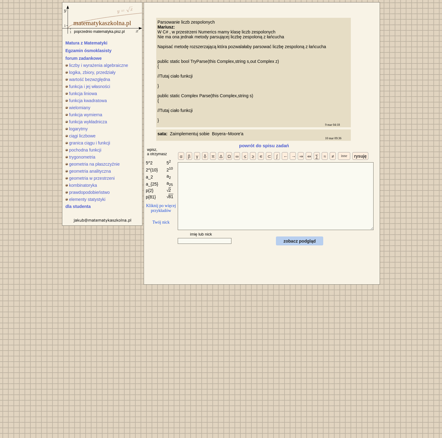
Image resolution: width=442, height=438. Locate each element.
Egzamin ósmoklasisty (88, 50)
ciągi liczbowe (80, 135)
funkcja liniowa (81, 93)
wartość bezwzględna (87, 79)
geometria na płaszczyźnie (92, 164)
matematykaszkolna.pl (102, 23)
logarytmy (76, 128)
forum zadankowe (83, 58)
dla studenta (78, 206)
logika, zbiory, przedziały (90, 72)
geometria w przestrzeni (90, 178)
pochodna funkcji (83, 150)
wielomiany (77, 107)
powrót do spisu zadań (264, 145)
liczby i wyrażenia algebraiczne (96, 65)
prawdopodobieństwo (87, 192)
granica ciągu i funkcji (87, 142)
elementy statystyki (85, 199)
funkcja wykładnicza (86, 121)
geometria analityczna (88, 171)
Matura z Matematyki (86, 42)
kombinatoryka (81, 185)
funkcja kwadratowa (86, 100)
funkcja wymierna (83, 114)
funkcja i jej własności (87, 86)
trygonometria (80, 157)
